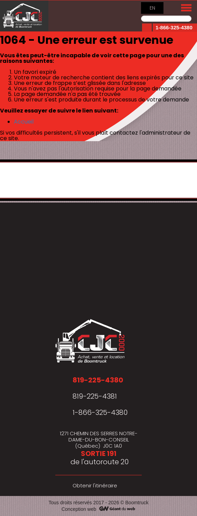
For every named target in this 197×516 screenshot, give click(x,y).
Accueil (24, 122)
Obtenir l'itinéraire (95, 485)
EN (152, 7)
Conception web (79, 509)
